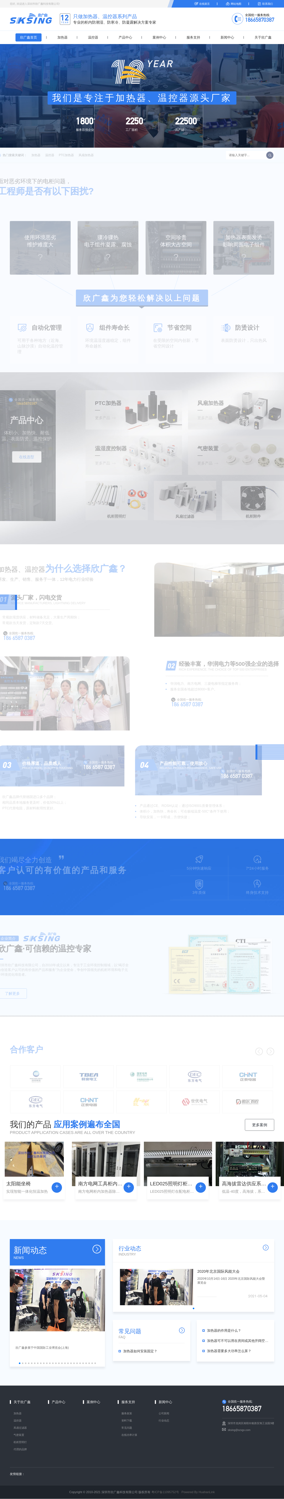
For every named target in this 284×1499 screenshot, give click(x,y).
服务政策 (126, 1413)
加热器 (62, 37)
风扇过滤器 (20, 1427)
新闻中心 (227, 37)
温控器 (93, 37)
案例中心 (159, 37)
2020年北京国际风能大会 (218, 1271)
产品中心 (125, 37)
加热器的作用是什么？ (224, 1330)
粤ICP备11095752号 (165, 1492)
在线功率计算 (129, 1435)
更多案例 (259, 1125)
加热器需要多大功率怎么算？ (229, 1351)
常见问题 (126, 1427)
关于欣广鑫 (263, 37)
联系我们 (267, 3)
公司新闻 (164, 1413)
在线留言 (204, 3)
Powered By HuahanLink (198, 1492)
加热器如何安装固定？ (140, 1351)
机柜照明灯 (20, 1442)
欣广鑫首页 (28, 37)
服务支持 (193, 37)
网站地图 (236, 3)
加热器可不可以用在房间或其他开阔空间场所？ (237, 1341)
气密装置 (19, 1435)
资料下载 (126, 1420)
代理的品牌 (20, 1449)
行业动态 (164, 1420)
